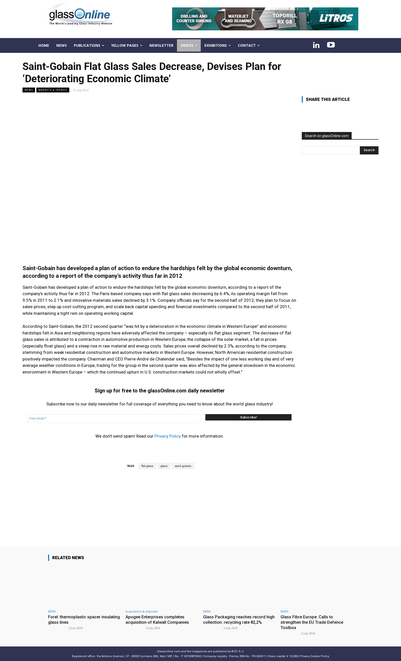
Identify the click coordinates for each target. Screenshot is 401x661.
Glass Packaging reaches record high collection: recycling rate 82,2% (238, 619)
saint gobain (183, 466)
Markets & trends (52, 90)
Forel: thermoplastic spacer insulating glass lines (75, 619)
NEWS (29, 90)
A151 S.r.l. (237, 651)
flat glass (147, 466)
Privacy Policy (167, 436)
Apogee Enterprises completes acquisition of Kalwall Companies (158, 619)
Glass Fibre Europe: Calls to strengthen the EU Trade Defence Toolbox (314, 622)
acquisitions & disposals (142, 611)
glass (164, 466)
